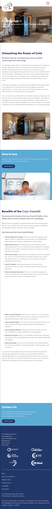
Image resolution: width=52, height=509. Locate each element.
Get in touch (8, 166)
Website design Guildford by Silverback (13, 496)
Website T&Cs (6, 480)
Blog (3, 473)
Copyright (5, 486)
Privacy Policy (6, 483)
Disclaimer (5, 489)
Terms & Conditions (8, 476)
